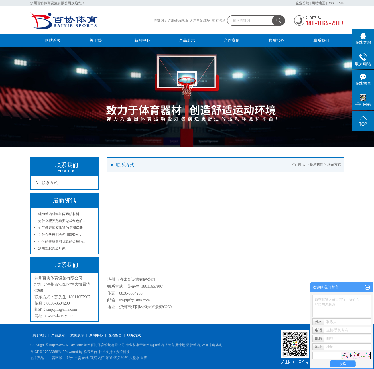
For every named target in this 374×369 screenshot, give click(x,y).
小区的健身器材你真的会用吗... (61, 241)
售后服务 (276, 40)
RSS (331, 3)
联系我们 (321, 40)
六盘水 (134, 358)
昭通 (109, 358)
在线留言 (115, 335)
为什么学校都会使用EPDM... (59, 235)
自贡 (77, 358)
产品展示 (187, 40)
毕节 (124, 358)
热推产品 (37, 358)
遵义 (116, 358)
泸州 (70, 358)
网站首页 (53, 40)
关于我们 (97, 40)
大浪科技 (123, 352)
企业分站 (302, 3)
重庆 (143, 358)
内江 (101, 358)
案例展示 (77, 335)
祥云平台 (90, 352)
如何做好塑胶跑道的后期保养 (60, 228)
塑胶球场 (218, 21)
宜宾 (93, 358)
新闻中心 (142, 40)
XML (340, 3)
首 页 (302, 164)
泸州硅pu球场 (177, 21)
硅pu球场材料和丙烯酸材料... (60, 214)
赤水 (85, 358)
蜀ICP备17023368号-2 (47, 352)
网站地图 (318, 3)
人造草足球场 (200, 21)
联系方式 (50, 183)
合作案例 (232, 40)
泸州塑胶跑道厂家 (52, 248)
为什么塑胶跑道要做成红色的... (61, 221)
